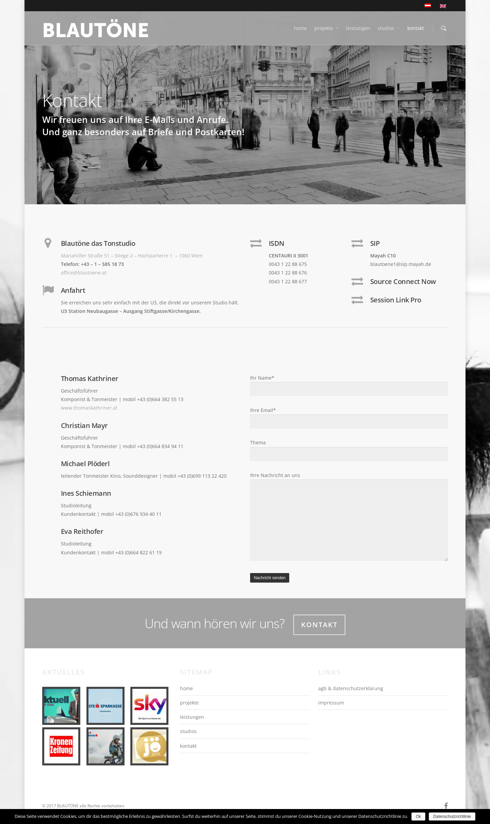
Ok (418, 816)
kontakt (415, 28)
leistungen (358, 28)
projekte (326, 28)
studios (389, 28)
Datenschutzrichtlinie (452, 816)
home (300, 28)
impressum (331, 702)
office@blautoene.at (84, 272)
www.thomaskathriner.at (89, 408)
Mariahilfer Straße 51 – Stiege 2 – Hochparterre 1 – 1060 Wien (132, 255)
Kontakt (319, 624)
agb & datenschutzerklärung (350, 688)
